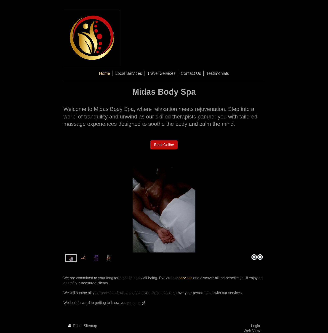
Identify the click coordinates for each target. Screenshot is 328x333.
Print (75, 326)
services (185, 278)
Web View (252, 331)
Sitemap (90, 326)
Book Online (164, 145)
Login (255, 326)
